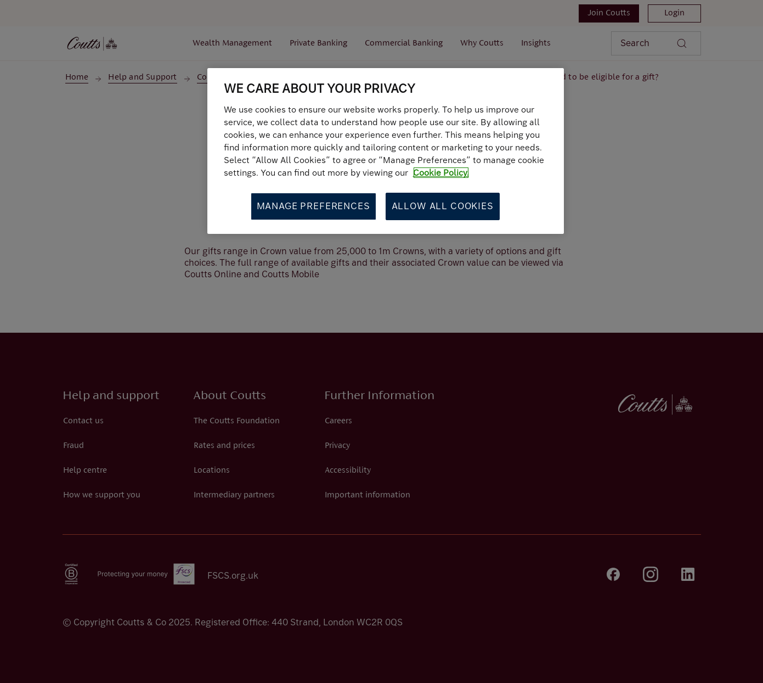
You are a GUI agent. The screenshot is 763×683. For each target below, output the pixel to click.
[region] (385, 151)
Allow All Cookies (443, 206)
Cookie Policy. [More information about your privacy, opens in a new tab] (441, 172)
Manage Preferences (313, 206)
